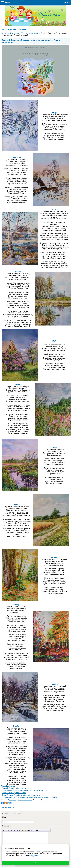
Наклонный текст (6, 830)
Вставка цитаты (32, 830)
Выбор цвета (26, 830)
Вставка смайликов (23, 830)
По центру (17, 830)
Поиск (67, 2)
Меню (5, 2)
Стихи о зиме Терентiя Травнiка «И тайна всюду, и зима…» (24, 790)
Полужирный (3, 830)
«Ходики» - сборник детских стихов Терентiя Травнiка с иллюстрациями (29, 797)
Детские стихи (12, 800)
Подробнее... (35, 856)
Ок (35, 863)
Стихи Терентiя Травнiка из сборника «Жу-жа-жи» (21, 795)
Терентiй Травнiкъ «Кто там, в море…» (16, 788)
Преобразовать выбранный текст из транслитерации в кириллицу (34, 830)
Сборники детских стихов (25, 800)
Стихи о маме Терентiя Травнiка (14, 793)
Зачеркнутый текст (11, 830)
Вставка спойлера (37, 830)
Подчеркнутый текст (9, 830)
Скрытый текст (29, 830)
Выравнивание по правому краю (20, 830)
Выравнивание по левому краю (15, 830)
